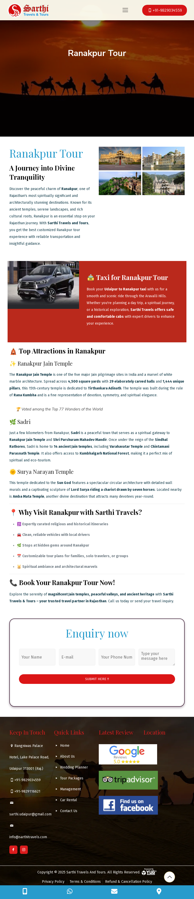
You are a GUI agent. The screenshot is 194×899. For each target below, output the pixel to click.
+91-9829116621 (27, 791)
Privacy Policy (53, 881)
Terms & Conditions (85, 881)
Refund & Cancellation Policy (128, 881)
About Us (67, 756)
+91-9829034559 (27, 780)
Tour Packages (71, 778)
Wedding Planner (74, 767)
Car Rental (68, 800)
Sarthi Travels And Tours (86, 872)
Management (70, 789)
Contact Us (68, 811)
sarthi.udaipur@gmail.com (30, 814)
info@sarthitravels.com (28, 837)
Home (64, 745)
